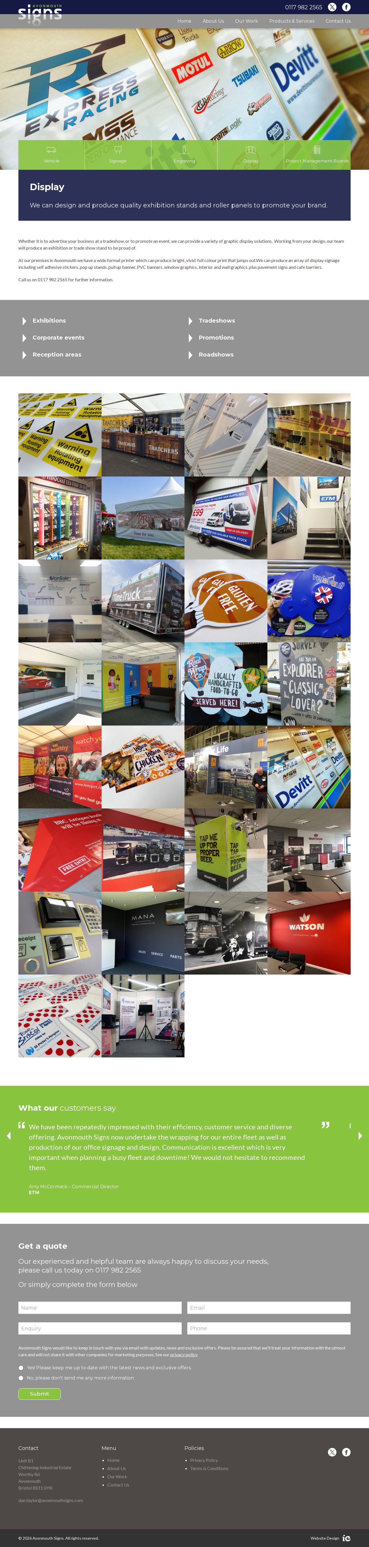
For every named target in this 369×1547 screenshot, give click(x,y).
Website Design (325, 1538)
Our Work (246, 21)
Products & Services (291, 21)
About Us (213, 21)
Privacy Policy (204, 1460)
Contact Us (338, 21)
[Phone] (269, 1328)
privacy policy (183, 1354)
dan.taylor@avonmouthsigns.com (50, 1500)
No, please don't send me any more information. (81, 1378)
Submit (39, 1394)
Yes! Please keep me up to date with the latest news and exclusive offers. (109, 1367)
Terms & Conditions (209, 1468)
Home (184, 21)
